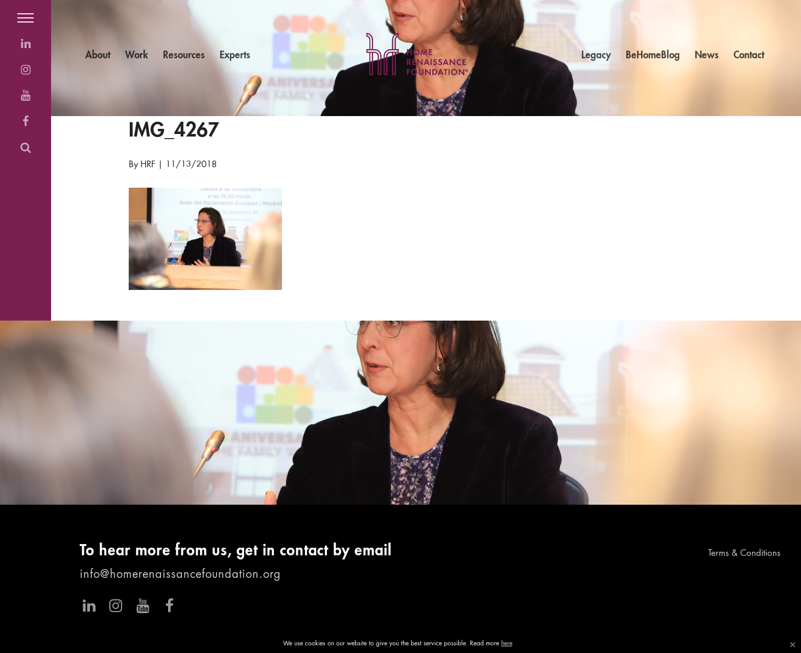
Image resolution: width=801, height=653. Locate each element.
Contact (749, 55)
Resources (184, 55)
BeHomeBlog (653, 55)
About (97, 55)
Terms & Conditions (744, 553)
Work (136, 55)
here (506, 644)
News (707, 55)
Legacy (596, 55)
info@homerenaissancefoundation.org (180, 574)
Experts (235, 55)
